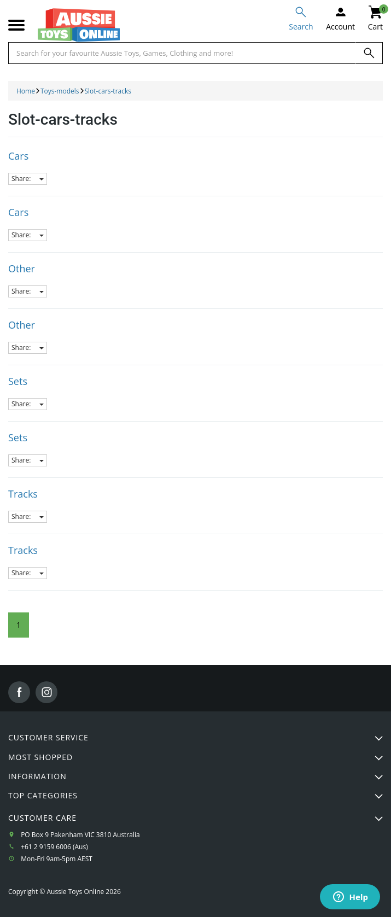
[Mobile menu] (16, 25)
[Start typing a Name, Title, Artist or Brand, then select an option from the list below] (182, 53)
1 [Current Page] (18, 625)
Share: (27, 178)
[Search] (369, 53)
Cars (18, 155)
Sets (17, 381)
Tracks (23, 493)
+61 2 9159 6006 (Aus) (54, 846)
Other (21, 268)
